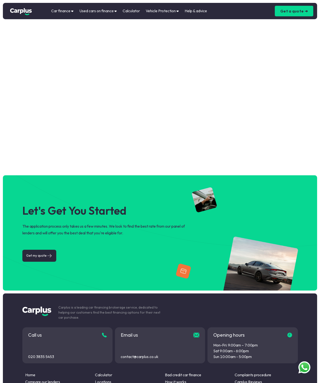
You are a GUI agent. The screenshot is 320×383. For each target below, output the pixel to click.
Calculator (131, 10)
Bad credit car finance (183, 374)
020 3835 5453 (41, 356)
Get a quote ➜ (294, 11)
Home (30, 374)
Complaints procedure (253, 374)
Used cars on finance (98, 10)
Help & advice (196, 10)
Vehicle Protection (162, 10)
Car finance (62, 10)
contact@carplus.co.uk (139, 356)
